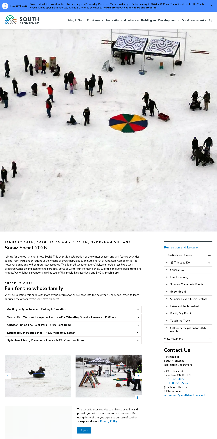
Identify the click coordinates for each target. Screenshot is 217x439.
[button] (38, 376)
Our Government (193, 20)
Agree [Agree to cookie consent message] (84, 430)
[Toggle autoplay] (138, 398)
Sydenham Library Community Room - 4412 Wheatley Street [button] (46, 340)
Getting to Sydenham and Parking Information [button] (36, 309)
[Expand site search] (210, 20)
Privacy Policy (109, 421)
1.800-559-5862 (178, 383)
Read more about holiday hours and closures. (129, 7)
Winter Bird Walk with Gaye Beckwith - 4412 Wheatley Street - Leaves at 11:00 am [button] (61, 317)
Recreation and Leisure (120, 20)
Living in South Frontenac (84, 20)
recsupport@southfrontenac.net (185, 395)
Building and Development (159, 20)
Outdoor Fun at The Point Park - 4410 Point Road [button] (39, 325)
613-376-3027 (176, 379)
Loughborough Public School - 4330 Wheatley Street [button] (41, 333)
